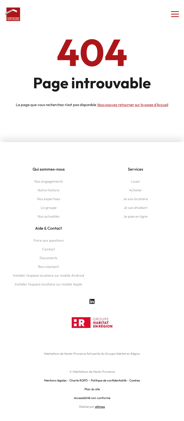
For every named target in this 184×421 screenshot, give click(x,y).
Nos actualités (48, 216)
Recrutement (48, 266)
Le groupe (49, 207)
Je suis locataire (135, 199)
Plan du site (92, 389)
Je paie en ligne (135, 216)
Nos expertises (48, 199)
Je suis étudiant (135, 207)
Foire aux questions (49, 240)
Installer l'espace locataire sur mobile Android (48, 275)
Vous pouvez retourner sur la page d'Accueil (132, 104)
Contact (48, 249)
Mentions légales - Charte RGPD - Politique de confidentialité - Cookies (92, 380)
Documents (48, 258)
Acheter (135, 190)
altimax (100, 406)
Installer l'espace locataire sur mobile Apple (48, 284)
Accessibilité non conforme (92, 398)
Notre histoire (48, 190)
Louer (135, 181)
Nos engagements (48, 181)
